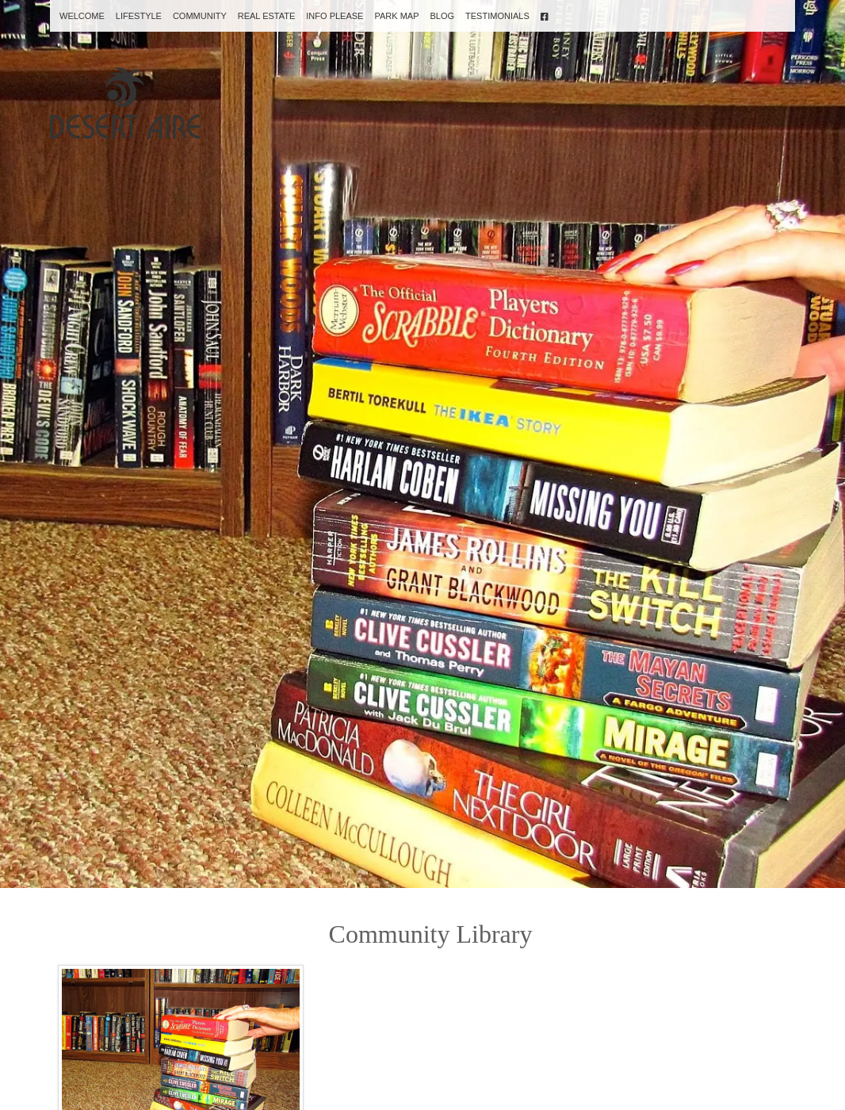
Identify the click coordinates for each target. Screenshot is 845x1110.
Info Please (334, 16)
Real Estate (267, 16)
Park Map (396, 16)
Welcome (82, 16)
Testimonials (497, 16)
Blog (442, 16)
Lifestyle (139, 16)
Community (200, 16)
